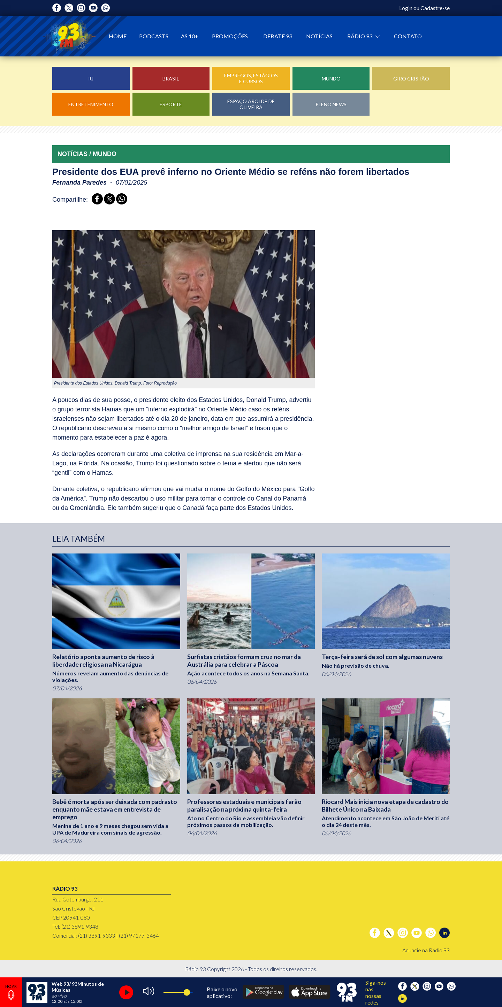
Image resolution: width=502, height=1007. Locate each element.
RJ (90, 79)
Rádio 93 (360, 36)
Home (118, 36)
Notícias (319, 36)
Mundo (331, 79)
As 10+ (189, 36)
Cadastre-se (435, 8)
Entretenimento (90, 104)
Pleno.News (331, 104)
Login (405, 8)
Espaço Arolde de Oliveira (251, 104)
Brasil (170, 79)
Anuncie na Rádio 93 (426, 950)
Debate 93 (277, 36)
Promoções (230, 36)
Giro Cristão (411, 79)
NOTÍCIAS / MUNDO (87, 153)
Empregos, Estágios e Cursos (251, 78)
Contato (408, 36)
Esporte (171, 104)
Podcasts (153, 36)
